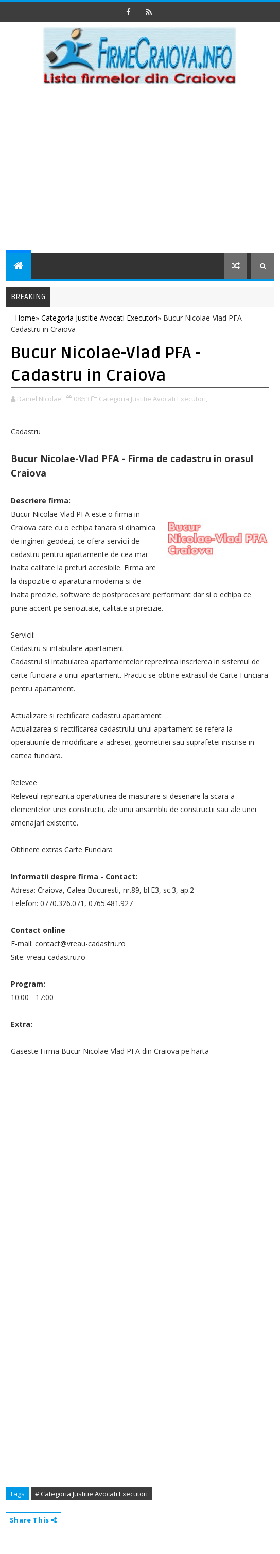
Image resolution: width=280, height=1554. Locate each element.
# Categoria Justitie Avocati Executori (91, 1493)
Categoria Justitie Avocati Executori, (153, 398)
